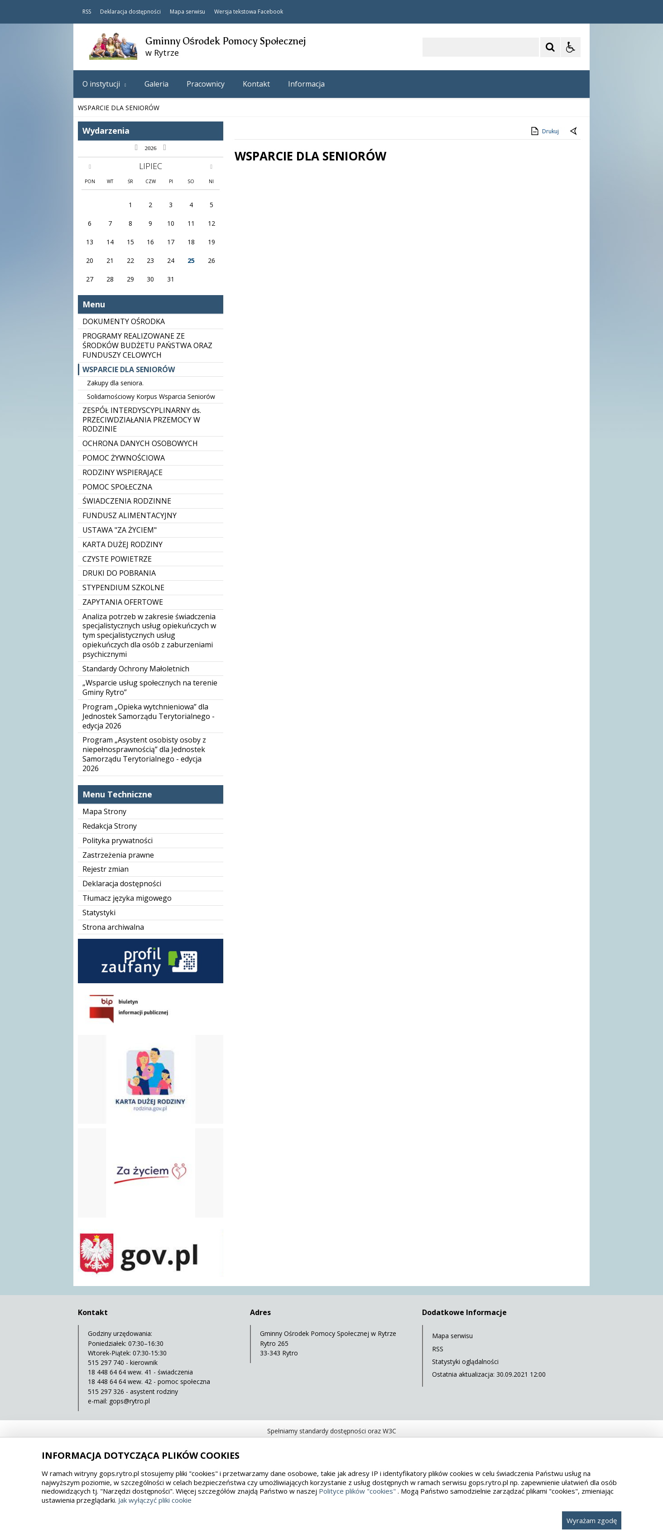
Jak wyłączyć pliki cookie (155, 1500)
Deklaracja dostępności (130, 12)
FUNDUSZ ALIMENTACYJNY (129, 515)
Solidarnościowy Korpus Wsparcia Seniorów (151, 396)
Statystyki (98, 912)
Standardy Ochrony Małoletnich (135, 669)
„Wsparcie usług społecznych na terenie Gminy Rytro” (149, 687)
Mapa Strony (104, 811)
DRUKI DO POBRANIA (119, 573)
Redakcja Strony (109, 826)
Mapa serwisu (187, 12)
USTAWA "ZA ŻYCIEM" (119, 530)
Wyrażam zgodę (592, 1520)
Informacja (306, 84)
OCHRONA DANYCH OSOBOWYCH (140, 443)
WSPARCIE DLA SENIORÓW (128, 369)
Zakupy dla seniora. (115, 383)
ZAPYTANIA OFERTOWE (122, 602)
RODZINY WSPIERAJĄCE (122, 472)
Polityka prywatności (117, 840)
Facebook (270, 12)
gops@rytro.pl (129, 1401)
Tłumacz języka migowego (127, 898)
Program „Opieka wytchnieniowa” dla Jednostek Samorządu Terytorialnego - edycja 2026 (148, 716)
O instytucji (104, 84)
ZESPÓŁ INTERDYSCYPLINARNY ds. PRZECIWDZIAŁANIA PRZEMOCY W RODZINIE (141, 419)
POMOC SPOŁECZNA (117, 487)
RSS (86, 12)
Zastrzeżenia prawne (118, 855)
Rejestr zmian (105, 869)
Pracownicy (206, 84)
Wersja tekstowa (235, 12)
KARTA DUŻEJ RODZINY (122, 544)
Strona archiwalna (113, 927)
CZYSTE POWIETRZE (117, 559)
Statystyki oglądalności (465, 1361)
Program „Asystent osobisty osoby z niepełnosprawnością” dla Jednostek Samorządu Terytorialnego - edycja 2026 (144, 754)
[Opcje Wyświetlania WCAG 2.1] (571, 47)
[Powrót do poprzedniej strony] (574, 131)
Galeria (156, 84)
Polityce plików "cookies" (357, 1490)
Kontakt (256, 84)
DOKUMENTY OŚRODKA (123, 321)
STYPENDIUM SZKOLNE (123, 587)
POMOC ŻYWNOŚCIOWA (123, 458)
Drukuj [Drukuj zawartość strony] (544, 131)
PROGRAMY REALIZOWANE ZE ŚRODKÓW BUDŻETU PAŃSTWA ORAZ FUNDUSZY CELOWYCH (147, 345)
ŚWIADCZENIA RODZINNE (126, 501)
